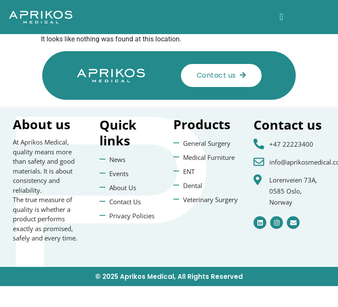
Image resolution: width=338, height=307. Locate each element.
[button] (281, 17)
